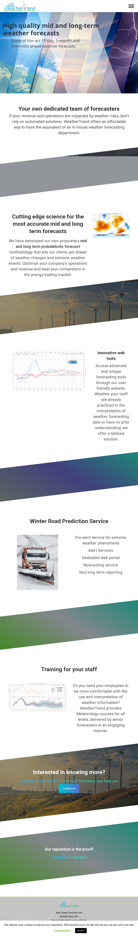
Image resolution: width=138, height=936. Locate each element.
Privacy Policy (58, 920)
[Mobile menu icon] (131, 6)
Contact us (69, 788)
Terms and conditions (76, 920)
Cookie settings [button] (62, 930)
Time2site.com (75, 912)
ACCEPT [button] (81, 930)
